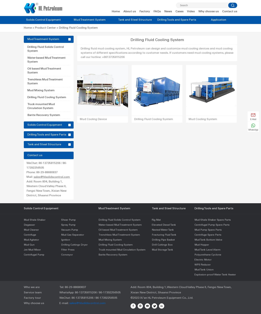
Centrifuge (30, 235)
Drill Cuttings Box (162, 245)
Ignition (65, 240)
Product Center (45, 27)
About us (129, 11)
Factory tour (32, 298)
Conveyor (67, 255)
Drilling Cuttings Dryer (74, 245)
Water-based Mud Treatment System (120, 225)
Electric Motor (203, 260)
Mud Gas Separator (72, 235)
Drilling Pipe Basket (163, 240)
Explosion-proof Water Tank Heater (215, 275)
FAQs (157, 11)
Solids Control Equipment (43, 19)
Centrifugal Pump (34, 255)
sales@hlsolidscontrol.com (52, 177)
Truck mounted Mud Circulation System (121, 250)
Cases (179, 11)
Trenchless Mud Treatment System (119, 235)
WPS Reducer (203, 265)
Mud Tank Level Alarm (207, 250)
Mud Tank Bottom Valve (208, 240)
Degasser (29, 225)
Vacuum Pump (69, 230)
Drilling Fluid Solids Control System (119, 220)
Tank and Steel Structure (135, 19)
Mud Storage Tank (162, 250)
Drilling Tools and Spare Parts (176, 19)
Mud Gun (29, 245)
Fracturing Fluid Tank (164, 235)
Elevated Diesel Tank (164, 225)
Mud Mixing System (41, 90)
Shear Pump (68, 220)
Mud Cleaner (31, 230)
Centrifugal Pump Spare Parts (212, 225)
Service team (33, 292)
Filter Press (67, 250)
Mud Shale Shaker (35, 220)
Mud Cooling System (203, 119)
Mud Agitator (31, 240)
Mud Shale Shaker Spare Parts (213, 220)
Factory (144, 11)
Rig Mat (156, 220)
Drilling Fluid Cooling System (78, 27)
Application (218, 19)
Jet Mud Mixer (32, 250)
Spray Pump (68, 225)
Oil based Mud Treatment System (118, 230)
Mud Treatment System (90, 19)
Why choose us (208, 11)
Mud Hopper (202, 245)
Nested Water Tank (163, 230)
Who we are (32, 287)
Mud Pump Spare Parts (208, 230)
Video (191, 11)
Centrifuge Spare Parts (208, 235)
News (168, 11)
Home (116, 11)
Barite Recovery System (43, 115)
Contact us (229, 11)
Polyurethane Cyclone (208, 255)
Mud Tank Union (204, 270)
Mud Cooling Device (93, 119)
